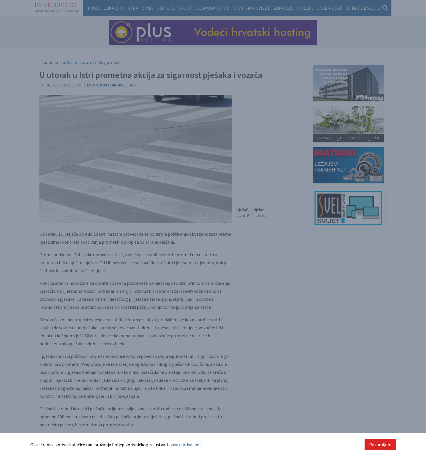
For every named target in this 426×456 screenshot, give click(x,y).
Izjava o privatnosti (186, 444)
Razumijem (380, 444)
